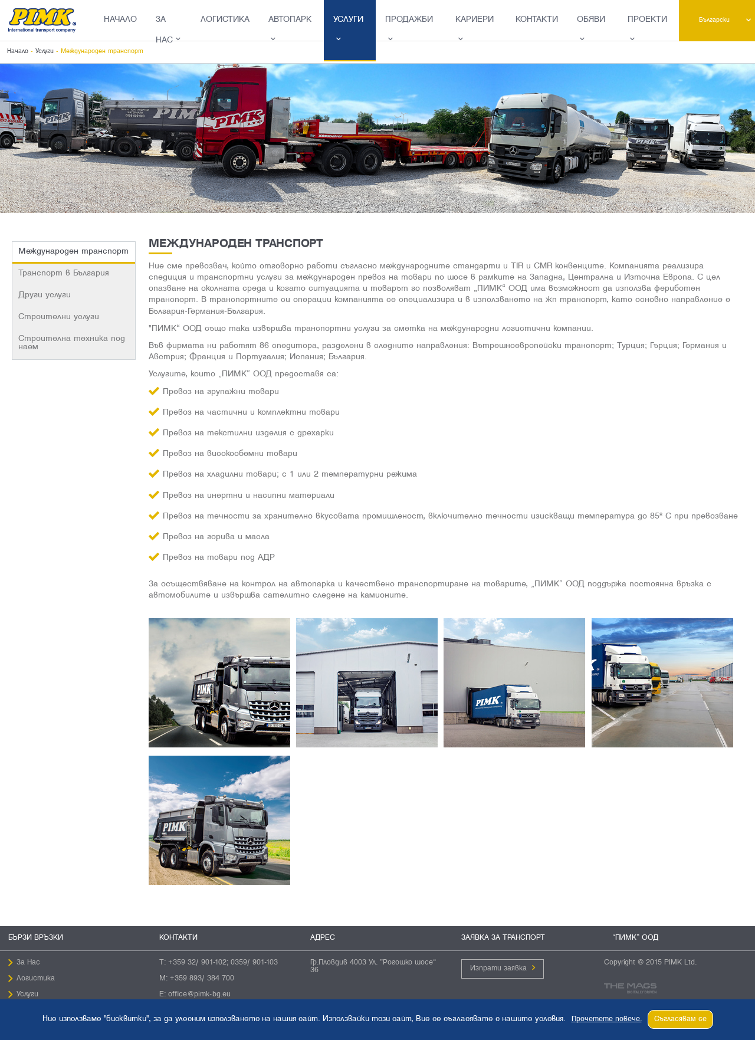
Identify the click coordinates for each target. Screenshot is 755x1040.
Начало (120, 20)
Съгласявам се (680, 1019)
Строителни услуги (58, 317)
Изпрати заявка (498, 968)
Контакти (537, 20)
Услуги (348, 20)
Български (714, 20)
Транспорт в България (63, 273)
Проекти (647, 20)
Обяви (591, 20)
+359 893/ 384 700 (202, 978)
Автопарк (289, 20)
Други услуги (44, 295)
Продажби (409, 20)
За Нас (164, 30)
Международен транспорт (73, 251)
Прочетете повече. (607, 1019)
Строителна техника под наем (71, 343)
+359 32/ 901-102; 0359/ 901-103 (223, 962)
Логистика (225, 20)
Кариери (474, 20)
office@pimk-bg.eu (199, 994)
